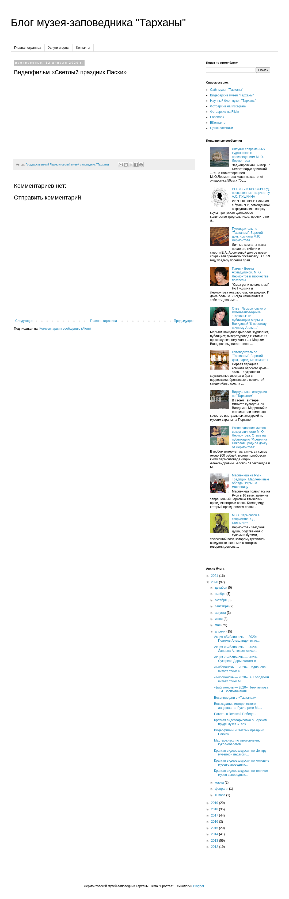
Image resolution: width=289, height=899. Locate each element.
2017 (215, 815)
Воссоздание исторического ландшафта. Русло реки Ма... (238, 705)
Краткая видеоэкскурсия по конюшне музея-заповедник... (241, 762)
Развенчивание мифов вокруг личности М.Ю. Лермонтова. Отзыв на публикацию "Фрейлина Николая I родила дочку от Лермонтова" (249, 437)
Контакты (83, 48)
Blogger (198, 886)
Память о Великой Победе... (235, 714)
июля (219, 619)
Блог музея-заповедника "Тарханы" (98, 22)
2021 (215, 576)
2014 (215, 834)
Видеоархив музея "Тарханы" (232, 95)
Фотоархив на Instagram (228, 106)
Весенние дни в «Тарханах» (235, 697)
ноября (220, 594)
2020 (215, 582)
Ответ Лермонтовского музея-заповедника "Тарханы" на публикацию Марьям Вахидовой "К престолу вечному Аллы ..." (249, 318)
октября (221, 600)
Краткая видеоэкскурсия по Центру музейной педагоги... (240, 752)
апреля (220, 631)
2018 (215, 809)
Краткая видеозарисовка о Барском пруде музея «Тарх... (240, 722)
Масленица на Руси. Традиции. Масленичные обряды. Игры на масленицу (250, 481)
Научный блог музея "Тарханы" (233, 101)
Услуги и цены (58, 48)
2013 (215, 840)
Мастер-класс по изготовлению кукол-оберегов (237, 742)
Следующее (24, 321)
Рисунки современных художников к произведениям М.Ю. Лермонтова (248, 155)
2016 (215, 821)
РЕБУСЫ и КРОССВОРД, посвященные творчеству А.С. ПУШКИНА (251, 193)
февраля (222, 789)
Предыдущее (183, 321)
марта (220, 782)
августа (221, 613)
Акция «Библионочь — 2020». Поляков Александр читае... (237, 638)
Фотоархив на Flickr (224, 112)
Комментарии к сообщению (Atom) (65, 328)
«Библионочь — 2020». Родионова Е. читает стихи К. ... (241, 669)
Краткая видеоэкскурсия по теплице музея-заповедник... (241, 772)
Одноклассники (221, 128)
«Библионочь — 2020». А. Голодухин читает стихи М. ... (241, 679)
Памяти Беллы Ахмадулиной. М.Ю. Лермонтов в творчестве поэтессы (250, 274)
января (220, 795)
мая (218, 625)
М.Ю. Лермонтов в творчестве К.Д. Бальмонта (246, 519)
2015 (215, 828)
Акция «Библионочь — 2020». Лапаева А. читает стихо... (236, 649)
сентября (222, 606)
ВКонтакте (218, 123)
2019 (215, 803)
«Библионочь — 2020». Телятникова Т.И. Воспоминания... (241, 689)
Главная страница (27, 48)
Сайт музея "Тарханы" (226, 90)
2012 (215, 847)
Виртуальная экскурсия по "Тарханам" (249, 393)
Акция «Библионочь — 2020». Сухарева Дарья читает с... (236, 659)
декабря (221, 587)
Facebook (217, 117)
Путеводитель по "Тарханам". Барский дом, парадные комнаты (250, 356)
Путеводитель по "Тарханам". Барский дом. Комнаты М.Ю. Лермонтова (247, 234)
